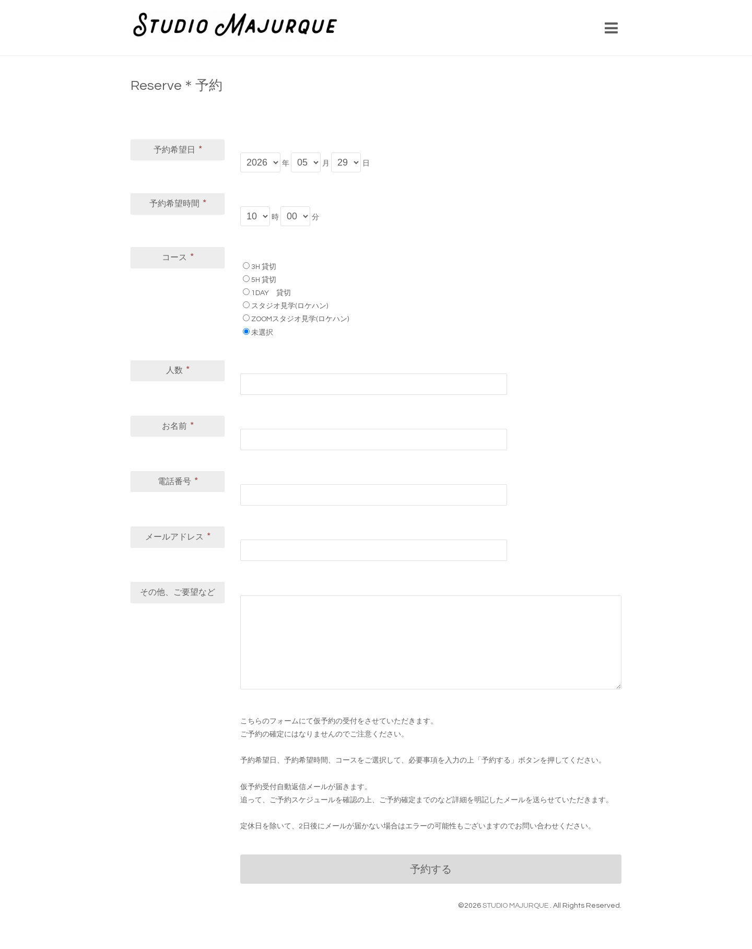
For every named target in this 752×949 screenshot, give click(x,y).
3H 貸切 (263, 267)
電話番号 (178, 481)
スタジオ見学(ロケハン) (289, 306)
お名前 (178, 425)
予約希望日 (178, 149)
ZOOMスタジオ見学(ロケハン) (300, 319)
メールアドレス (177, 536)
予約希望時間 (177, 203)
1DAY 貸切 (271, 293)
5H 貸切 (263, 280)
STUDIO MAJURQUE (516, 905)
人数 (178, 370)
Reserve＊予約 (176, 85)
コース (178, 257)
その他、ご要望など (177, 592)
